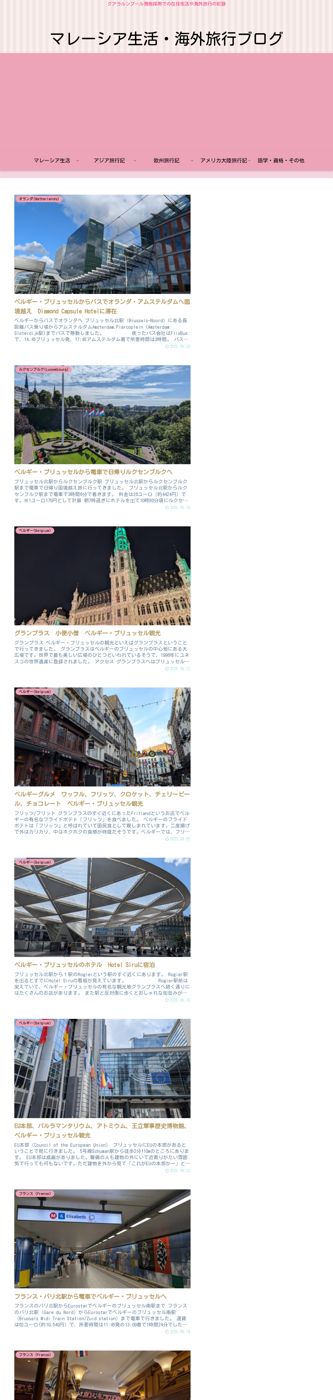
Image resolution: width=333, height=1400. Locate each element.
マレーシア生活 (87, 1380)
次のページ (170, 1302)
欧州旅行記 (155, 1380)
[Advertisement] (166, 101)
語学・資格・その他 (241, 1380)
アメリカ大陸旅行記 (193, 1380)
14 (210, 1329)
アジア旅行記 (123, 1380)
